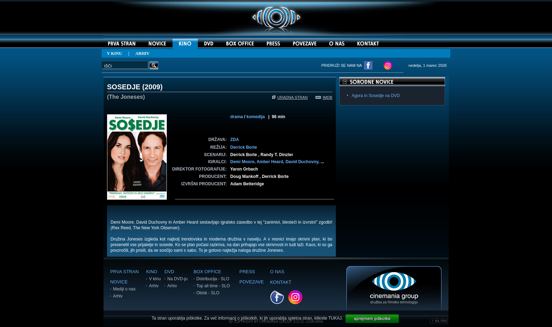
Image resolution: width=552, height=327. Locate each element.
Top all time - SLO (213, 285)
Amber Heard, (271, 161)
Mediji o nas (124, 289)
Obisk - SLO (207, 292)
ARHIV (143, 53)
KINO (151, 271)
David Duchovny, (303, 161)
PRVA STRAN (124, 271)
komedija (255, 116)
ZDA (234, 139)
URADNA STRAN (290, 97)
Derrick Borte (243, 147)
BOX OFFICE (207, 271)
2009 (153, 87)
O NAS (277, 271)
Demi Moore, (243, 161)
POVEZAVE (251, 281)
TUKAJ (335, 318)
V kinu (155, 278)
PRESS (247, 271)
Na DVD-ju (177, 278)
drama (236, 116)
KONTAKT (280, 282)
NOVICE (119, 281)
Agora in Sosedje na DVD (376, 95)
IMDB (324, 97)
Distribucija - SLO (212, 278)
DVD (169, 271)
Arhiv (118, 296)
